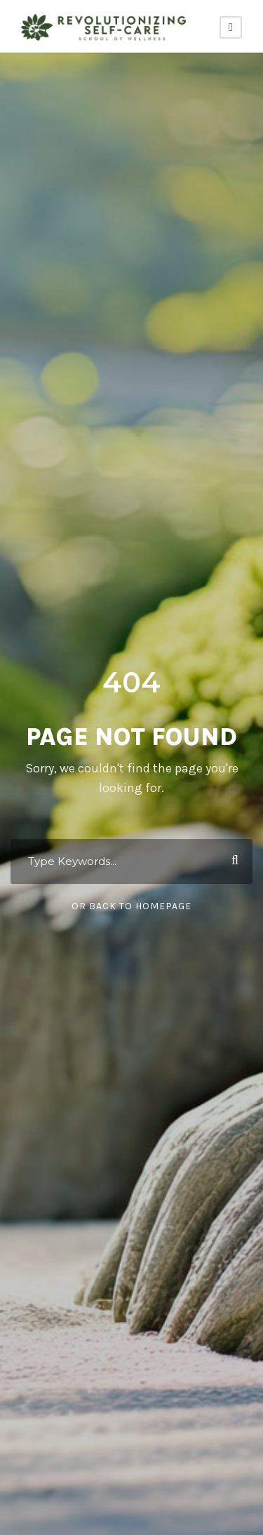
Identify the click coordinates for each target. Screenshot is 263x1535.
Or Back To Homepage (131, 906)
